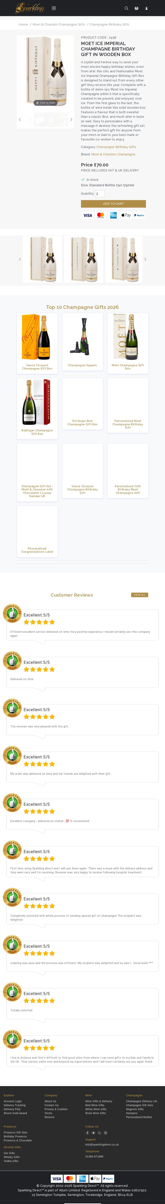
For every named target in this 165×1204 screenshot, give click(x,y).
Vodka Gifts (11, 1161)
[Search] (126, 8)
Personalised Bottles (139, 1117)
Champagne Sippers (82, 365)
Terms (48, 1113)
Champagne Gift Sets (139, 1105)
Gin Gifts (9, 1153)
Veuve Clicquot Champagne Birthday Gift (82, 489)
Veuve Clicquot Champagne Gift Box (37, 367)
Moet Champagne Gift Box (128, 367)
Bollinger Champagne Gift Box (37, 432)
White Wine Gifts (95, 1109)
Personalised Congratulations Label (37, 550)
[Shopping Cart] (136, 8)
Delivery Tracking (15, 1105)
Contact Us (52, 1105)
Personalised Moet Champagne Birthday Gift (128, 424)
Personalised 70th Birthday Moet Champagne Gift (128, 489)
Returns (50, 1117)
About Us (50, 1101)
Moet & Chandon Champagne (113, 154)
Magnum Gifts (135, 1109)
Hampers (131, 1113)
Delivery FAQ (12, 1109)
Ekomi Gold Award (15, 1113)
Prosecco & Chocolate (18, 1140)
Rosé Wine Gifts (95, 1113)
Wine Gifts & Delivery (98, 1101)
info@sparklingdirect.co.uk (102, 1144)
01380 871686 (94, 1156)
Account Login (13, 1101)
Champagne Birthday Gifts (116, 147)
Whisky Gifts (12, 1157)
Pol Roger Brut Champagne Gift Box (82, 422)
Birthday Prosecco (15, 1136)
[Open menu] (54, 8)
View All (139, 595)
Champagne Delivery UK (141, 1101)
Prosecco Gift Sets (15, 1132)
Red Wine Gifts (94, 1105)
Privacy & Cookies (56, 1109)
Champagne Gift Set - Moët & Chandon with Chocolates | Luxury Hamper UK (37, 491)
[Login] (146, 8)
